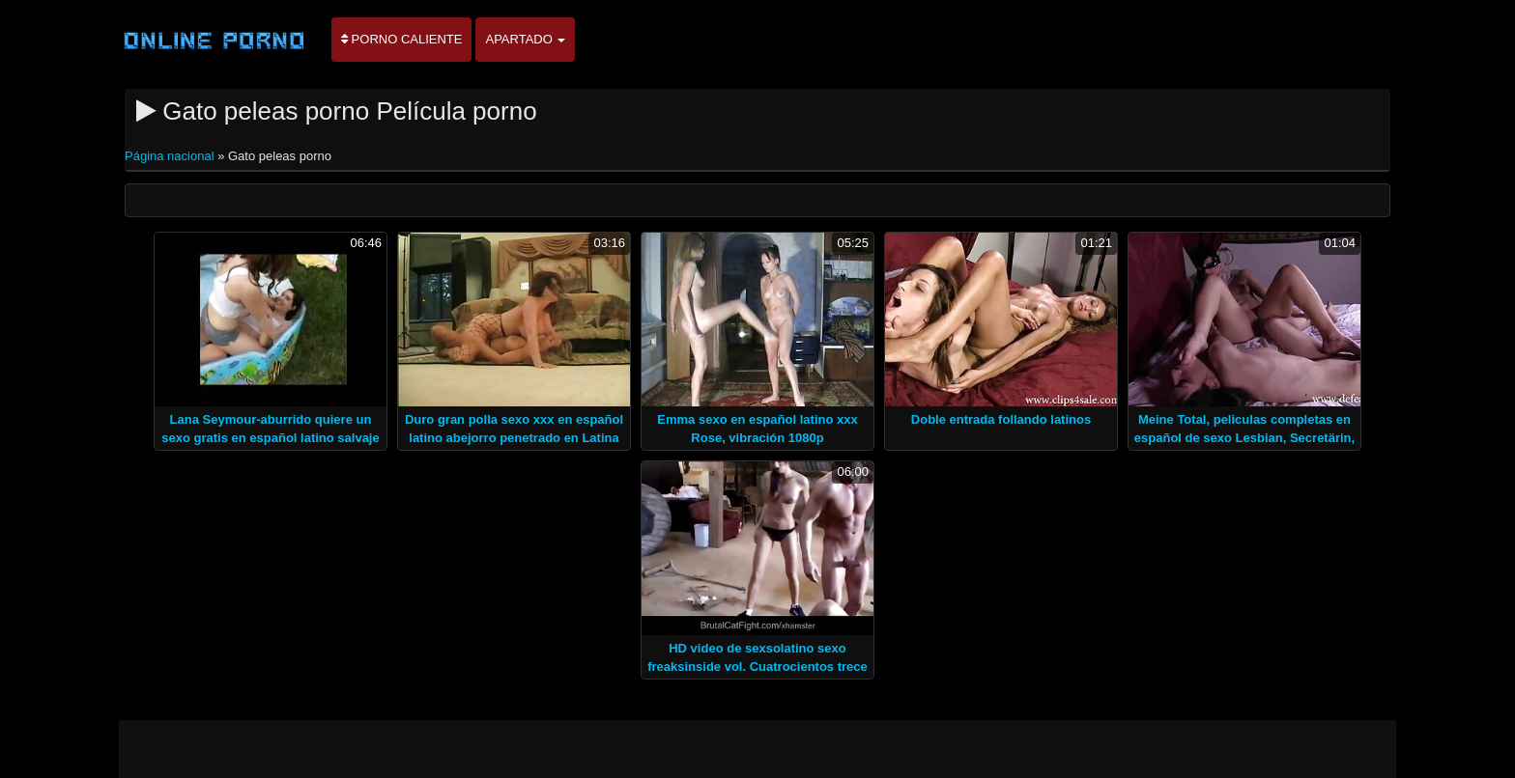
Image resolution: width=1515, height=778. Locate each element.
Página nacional (171, 156)
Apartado (525, 39)
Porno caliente (401, 39)
